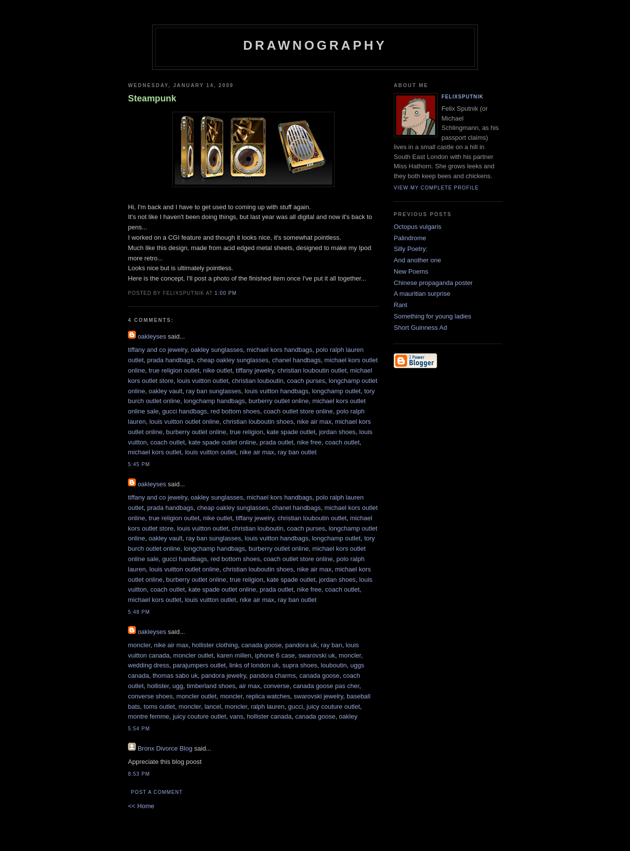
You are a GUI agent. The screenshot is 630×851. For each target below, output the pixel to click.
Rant (400, 305)
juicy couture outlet (333, 706)
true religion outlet (174, 370)
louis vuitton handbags (276, 391)
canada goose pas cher (326, 686)
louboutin (334, 665)
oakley (348, 716)
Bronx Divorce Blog (165, 748)
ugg (177, 686)
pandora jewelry (223, 675)
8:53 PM (139, 774)
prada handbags (170, 360)
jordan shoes (337, 432)
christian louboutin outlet (312, 370)
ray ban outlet (297, 452)
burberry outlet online (279, 401)
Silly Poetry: (411, 248)
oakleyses (152, 336)
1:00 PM (226, 293)
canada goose (262, 645)
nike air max (314, 421)
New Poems (411, 271)
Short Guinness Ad (420, 327)
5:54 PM (139, 728)
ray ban (331, 645)
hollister (158, 686)
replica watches (268, 696)
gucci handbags (184, 411)
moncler (139, 645)
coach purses (306, 380)
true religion (246, 432)
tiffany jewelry (255, 370)
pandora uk (301, 645)
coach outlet (168, 442)
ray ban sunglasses (213, 391)
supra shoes (300, 665)
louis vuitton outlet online (184, 421)
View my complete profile (436, 187)
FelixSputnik (462, 96)
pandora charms (273, 675)
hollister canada (269, 716)
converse (276, 686)
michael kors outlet (154, 452)
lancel (212, 706)
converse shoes (150, 696)
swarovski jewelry (318, 696)
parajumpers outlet (199, 665)
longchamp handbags (214, 401)
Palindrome (410, 238)
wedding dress (148, 665)
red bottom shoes (235, 411)
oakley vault (166, 391)
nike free (309, 442)
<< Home (141, 806)
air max (249, 686)
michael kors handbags (280, 349)
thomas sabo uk (175, 675)
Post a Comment (157, 792)
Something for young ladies (433, 316)
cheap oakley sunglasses (232, 360)
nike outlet (217, 370)
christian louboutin (258, 380)
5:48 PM (139, 612)
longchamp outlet (336, 391)
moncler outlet (193, 655)
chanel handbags (296, 360)
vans (236, 716)
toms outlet (159, 706)
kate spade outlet (291, 432)
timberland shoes (211, 686)
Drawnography (315, 45)
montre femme (148, 716)
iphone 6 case (275, 655)
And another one (417, 260)
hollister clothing (215, 645)
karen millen (234, 655)
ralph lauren (267, 706)
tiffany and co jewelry (157, 349)
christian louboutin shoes (258, 421)
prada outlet (276, 442)
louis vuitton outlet (202, 380)
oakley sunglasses (216, 349)
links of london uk (254, 665)
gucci (295, 706)
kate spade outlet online (222, 442)
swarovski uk (316, 655)
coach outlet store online (298, 411)
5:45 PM (139, 464)
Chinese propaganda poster (433, 282)
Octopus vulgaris (417, 226)
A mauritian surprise (422, 293)
